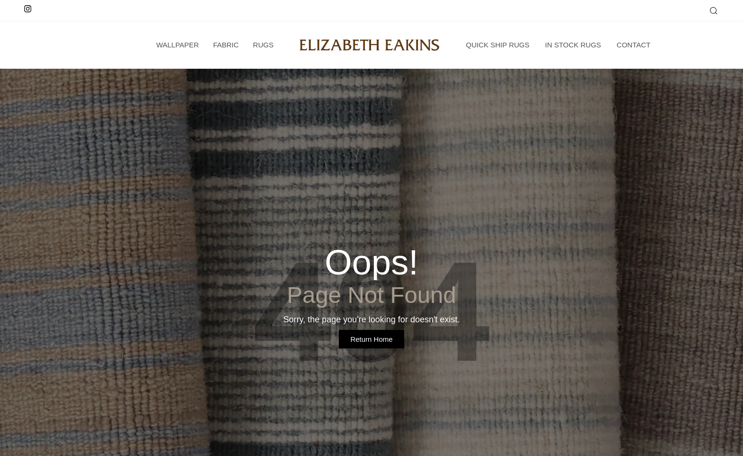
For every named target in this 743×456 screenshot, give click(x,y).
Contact (633, 45)
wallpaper (177, 45)
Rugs (263, 45)
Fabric (226, 45)
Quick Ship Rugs (497, 45)
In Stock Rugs (573, 45)
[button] (713, 10)
